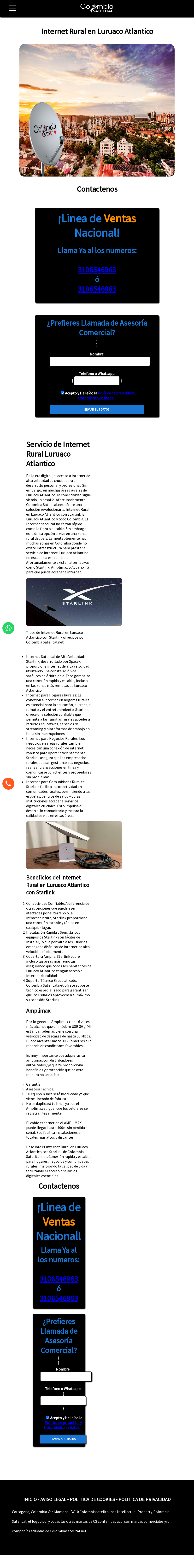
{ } (63, 1398)
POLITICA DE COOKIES (92, 1499)
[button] (10, 11)
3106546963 (97, 270)
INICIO (30, 1499)
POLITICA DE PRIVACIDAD (144, 1499)
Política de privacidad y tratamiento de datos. (106, 395)
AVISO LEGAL (53, 1499)
